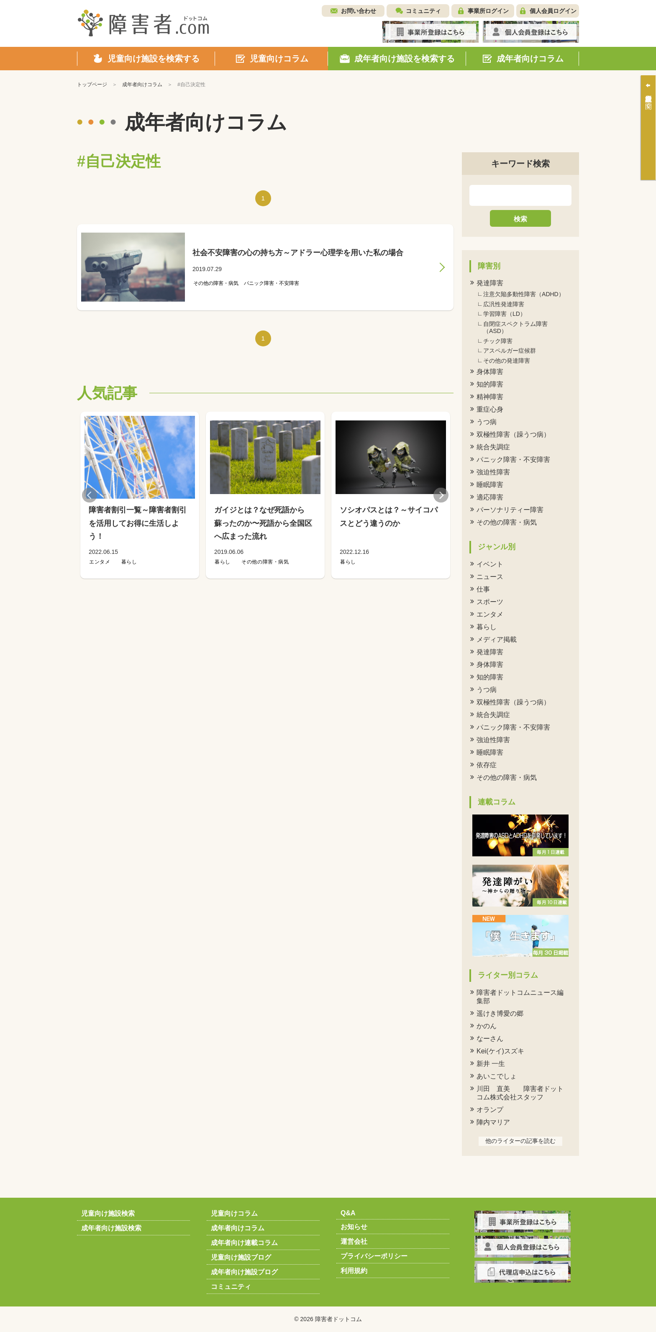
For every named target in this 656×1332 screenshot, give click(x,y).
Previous (89, 495)
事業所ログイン (488, 11)
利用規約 (354, 1270)
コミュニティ (423, 11)
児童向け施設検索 (108, 1213)
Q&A (348, 1213)
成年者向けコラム (237, 1228)
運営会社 (354, 1241)
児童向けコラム (234, 1213)
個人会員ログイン (553, 11)
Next (440, 495)
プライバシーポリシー (374, 1256)
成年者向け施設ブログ (244, 1272)
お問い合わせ (358, 11)
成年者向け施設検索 (111, 1228)
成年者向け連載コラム (244, 1242)
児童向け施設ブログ (241, 1257)
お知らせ (354, 1226)
